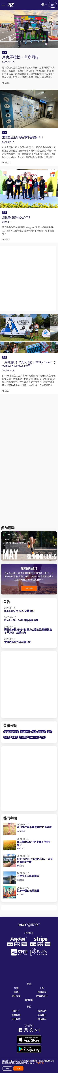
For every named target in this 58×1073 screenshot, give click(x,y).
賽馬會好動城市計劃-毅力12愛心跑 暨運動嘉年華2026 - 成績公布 (28, 631)
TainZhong (34, 737)
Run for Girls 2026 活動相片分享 (21, 620)
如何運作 (42, 992)
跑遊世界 (23, 737)
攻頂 (34, 731)
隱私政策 (42, 1018)
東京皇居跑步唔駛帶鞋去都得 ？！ (23, 137)
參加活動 (29, 588)
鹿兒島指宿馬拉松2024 (16, 217)
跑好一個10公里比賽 (28, 890)
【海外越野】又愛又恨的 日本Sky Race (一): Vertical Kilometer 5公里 (29, 364)
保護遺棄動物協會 (11, 731)
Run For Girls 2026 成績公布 (19, 611)
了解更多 (40, 1063)
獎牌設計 (41, 731)
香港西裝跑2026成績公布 (17, 642)
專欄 (4, 52)
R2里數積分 (42, 996)
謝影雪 (14, 737)
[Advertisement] (29, 278)
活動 (16, 988)
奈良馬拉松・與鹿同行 (20, 57)
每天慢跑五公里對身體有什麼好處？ (34, 843)
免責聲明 (42, 1014)
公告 (42, 988)
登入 (52, 4)
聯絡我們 (42, 1011)
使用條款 (16, 1018)
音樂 (49, 731)
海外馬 (6, 737)
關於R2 (16, 1011)
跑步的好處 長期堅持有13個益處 (34, 827)
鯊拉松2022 (25, 731)
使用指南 (16, 996)
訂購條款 (16, 1014)
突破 (43, 737)
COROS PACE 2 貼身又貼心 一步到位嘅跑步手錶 (35, 860)
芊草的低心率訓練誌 (28, 876)
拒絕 (7, 1068)
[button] (54, 547)
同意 (18, 1068)
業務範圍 (29, 1000)
